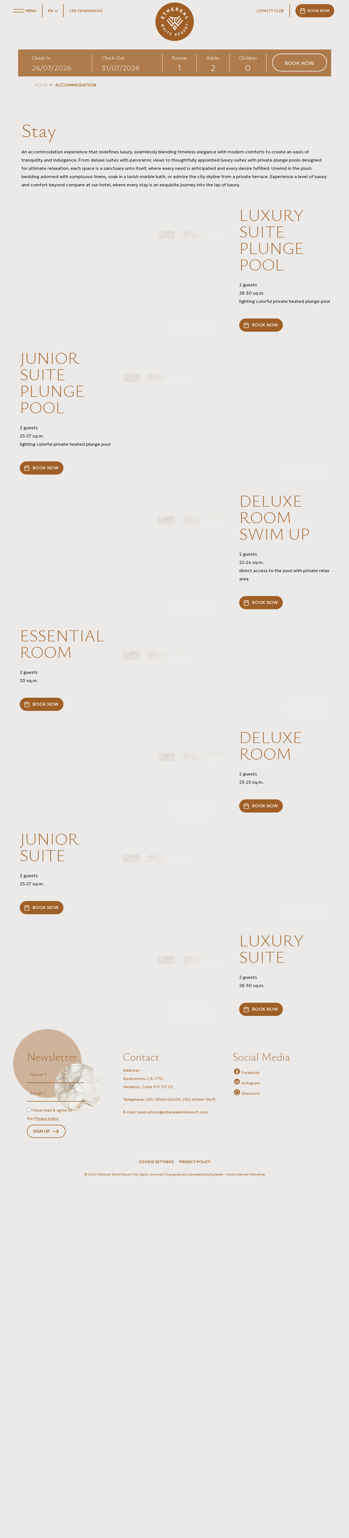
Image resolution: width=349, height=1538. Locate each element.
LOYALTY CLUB (270, 10)
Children (248, 57)
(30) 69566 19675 (199, 1458)
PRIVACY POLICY (194, 1520)
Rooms (179, 57)
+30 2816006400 (86, 10)
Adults (213, 57)
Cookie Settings (156, 1520)
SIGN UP (41, 1490)
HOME (41, 85)
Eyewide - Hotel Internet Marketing (237, 1533)
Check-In (41, 57)
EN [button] (51, 10)
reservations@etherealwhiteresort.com (172, 1470)
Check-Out (113, 57)
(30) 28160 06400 (163, 1458)
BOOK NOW (319, 10)
